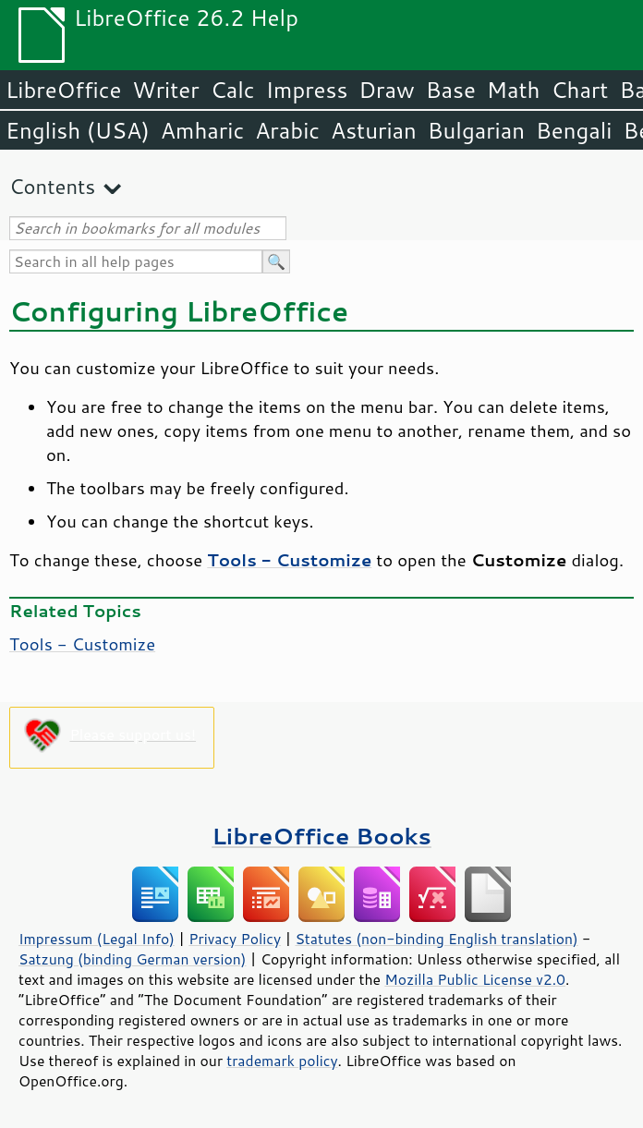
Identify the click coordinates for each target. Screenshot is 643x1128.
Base (451, 89)
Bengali (574, 130)
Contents (52, 186)
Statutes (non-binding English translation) (436, 938)
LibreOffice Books (321, 835)
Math (513, 89)
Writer (165, 89)
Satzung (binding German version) (132, 959)
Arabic (287, 130)
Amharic (202, 130)
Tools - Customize (82, 644)
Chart (579, 89)
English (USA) (78, 130)
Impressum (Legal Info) (96, 938)
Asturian (374, 130)
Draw (386, 89)
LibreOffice (63, 89)
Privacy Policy (234, 938)
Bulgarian (476, 130)
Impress (307, 89)
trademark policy (281, 1060)
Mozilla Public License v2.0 (474, 979)
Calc (233, 89)
